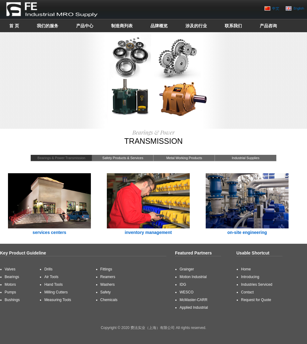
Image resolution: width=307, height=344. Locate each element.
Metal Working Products (184, 158)
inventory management (148, 232)
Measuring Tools (57, 300)
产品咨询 (268, 25)
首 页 (14, 25)
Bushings (12, 300)
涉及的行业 (196, 25)
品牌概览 (159, 25)
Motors (10, 284)
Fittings (106, 269)
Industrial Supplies (245, 158)
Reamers (107, 277)
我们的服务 (47, 25)
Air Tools (51, 277)
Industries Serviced (256, 284)
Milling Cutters (56, 292)
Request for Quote (256, 300)
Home (246, 269)
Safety (105, 292)
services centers (49, 232)
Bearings (12, 277)
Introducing (250, 277)
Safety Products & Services (122, 158)
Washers (107, 284)
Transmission (153, 141)
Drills (48, 269)
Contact (247, 292)
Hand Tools (53, 284)
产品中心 (84, 25)
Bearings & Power (153, 132)
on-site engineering (247, 232)
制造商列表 (122, 25)
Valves (10, 269)
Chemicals (109, 300)
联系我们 (233, 25)
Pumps (10, 292)
